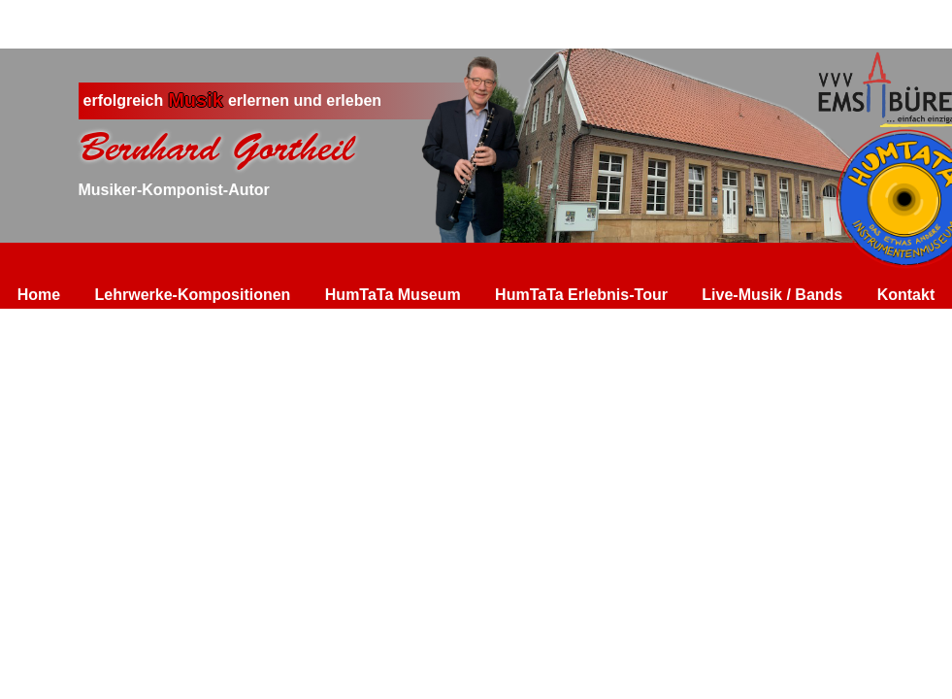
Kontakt (906, 294)
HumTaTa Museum (393, 294)
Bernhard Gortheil (216, 147)
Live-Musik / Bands (772, 294)
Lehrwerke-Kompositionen (193, 294)
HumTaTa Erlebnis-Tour (581, 294)
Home (38, 294)
